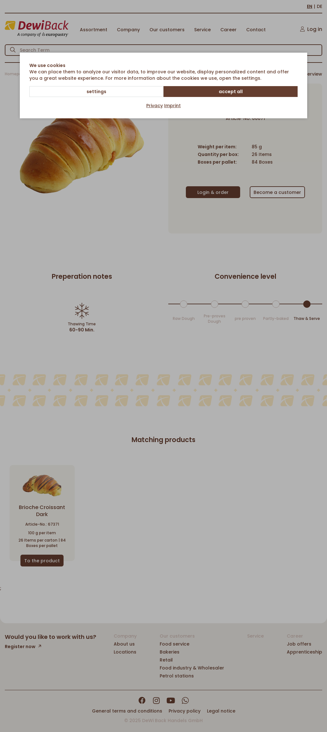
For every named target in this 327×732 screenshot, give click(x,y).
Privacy (154, 105)
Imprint (172, 105)
